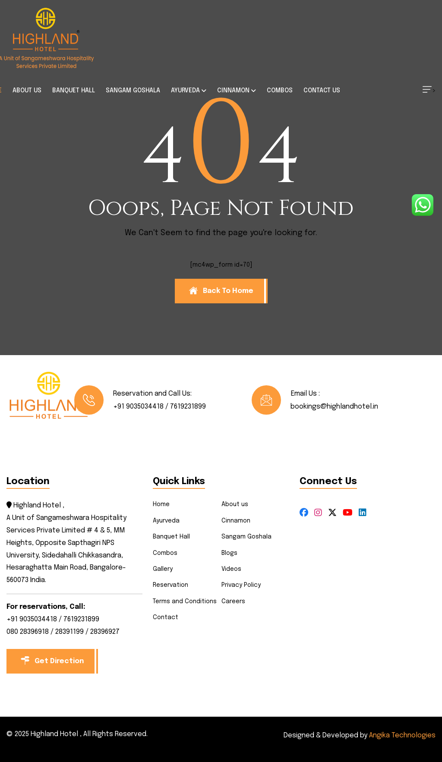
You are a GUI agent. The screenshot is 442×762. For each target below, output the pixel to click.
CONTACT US (321, 91)
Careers (233, 601)
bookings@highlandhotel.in (334, 406)
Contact (165, 617)
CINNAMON (233, 91)
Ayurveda (166, 521)
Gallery (163, 569)
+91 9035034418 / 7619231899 (159, 406)
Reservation (170, 585)
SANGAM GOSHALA (133, 91)
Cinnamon (235, 521)
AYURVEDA (185, 91)
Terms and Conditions (185, 601)
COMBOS (280, 91)
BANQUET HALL (73, 91)
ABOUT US (27, 91)
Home (161, 504)
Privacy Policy (241, 585)
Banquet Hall (171, 537)
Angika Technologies (402, 735)
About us (234, 504)
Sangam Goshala (246, 537)
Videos (231, 569)
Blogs (229, 553)
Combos (165, 553)
